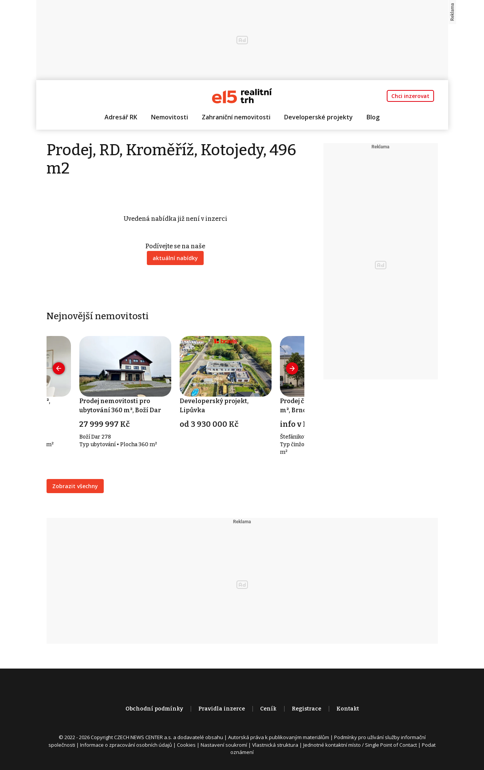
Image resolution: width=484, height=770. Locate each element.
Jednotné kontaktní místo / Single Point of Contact (360, 744)
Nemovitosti (169, 117)
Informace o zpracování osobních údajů (126, 744)
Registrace (306, 709)
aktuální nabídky (175, 258)
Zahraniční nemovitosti (236, 117)
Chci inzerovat (410, 96)
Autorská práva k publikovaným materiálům (278, 737)
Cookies (186, 744)
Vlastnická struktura (275, 744)
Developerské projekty (318, 117)
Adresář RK (121, 117)
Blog (373, 117)
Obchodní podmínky (154, 709)
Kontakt (347, 709)
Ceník (268, 709)
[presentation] (59, 368)
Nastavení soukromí (224, 744)
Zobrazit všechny (75, 486)
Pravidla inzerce (221, 709)
